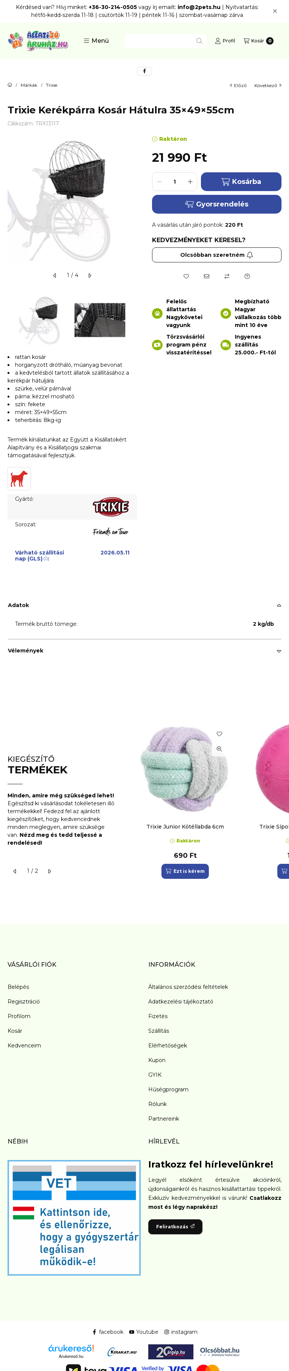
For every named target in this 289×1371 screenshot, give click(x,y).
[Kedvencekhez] (186, 276)
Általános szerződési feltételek (188, 987)
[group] (206, 800)
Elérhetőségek (167, 1045)
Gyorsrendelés (216, 204)
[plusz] (190, 182)
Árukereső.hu (71, 1356)
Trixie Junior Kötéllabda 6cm (185, 826)
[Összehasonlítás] (227, 276)
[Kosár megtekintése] (258, 40)
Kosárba (241, 182)
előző (238, 85)
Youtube (143, 1332)
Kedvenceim (24, 1045)
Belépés (18, 987)
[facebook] (144, 71)
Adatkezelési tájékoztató (180, 1001)
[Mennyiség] (174, 182)
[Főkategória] (10, 85)
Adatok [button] (18, 605)
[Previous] (11, 320)
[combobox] (165, 40)
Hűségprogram (168, 1089)
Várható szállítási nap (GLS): (39, 555)
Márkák (29, 85)
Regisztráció (24, 1001)
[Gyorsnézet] (219, 748)
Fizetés (157, 1016)
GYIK (154, 1074)
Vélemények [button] (25, 650)
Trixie (51, 85)
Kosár (15, 1030)
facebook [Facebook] (107, 1332)
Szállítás (158, 1030)
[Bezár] (274, 11)
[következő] (89, 275)
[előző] (54, 275)
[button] (96, 40)
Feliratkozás (175, 1226)
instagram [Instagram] (181, 1332)
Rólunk (157, 1104)
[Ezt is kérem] (184, 871)
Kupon (157, 1060)
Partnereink (163, 1118)
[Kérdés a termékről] (247, 276)
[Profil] (225, 40)
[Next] (133, 320)
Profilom (19, 1016)
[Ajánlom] (206, 276)
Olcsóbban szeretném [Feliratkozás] (216, 255)
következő (267, 85)
